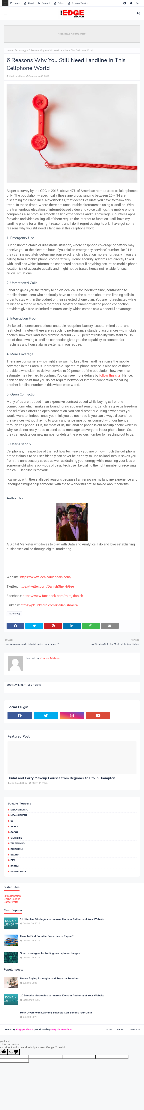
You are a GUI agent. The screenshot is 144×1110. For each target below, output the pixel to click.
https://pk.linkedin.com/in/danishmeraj (50, 605)
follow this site (110, 375)
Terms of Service (78, 3)
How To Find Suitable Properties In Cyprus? (46, 936)
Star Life (16, 837)
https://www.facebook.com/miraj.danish (53, 596)
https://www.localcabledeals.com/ (45, 577)
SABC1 (14, 826)
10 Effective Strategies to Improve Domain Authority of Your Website (62, 919)
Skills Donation (12, 895)
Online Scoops (12, 898)
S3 (11, 820)
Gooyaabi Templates (61, 1029)
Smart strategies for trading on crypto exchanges (50, 953)
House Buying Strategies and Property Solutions (49, 978)
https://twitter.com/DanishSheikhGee (46, 586)
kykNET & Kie (18, 871)
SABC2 (14, 832)
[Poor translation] (14, 1052)
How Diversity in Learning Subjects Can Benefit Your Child (56, 1012)
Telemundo (17, 843)
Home (14, 3)
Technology (20, 50)
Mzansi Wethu (19, 815)
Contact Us (134, 1029)
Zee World (16, 849)
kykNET (15, 865)
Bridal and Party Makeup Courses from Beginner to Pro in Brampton (61, 778)
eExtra (14, 854)
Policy (58, 3)
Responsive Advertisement (72, 33)
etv (12, 860)
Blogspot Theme (24, 1029)
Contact (44, 3)
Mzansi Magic (19, 809)
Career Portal (11, 901)
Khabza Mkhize (17, 76)
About (28, 3)
